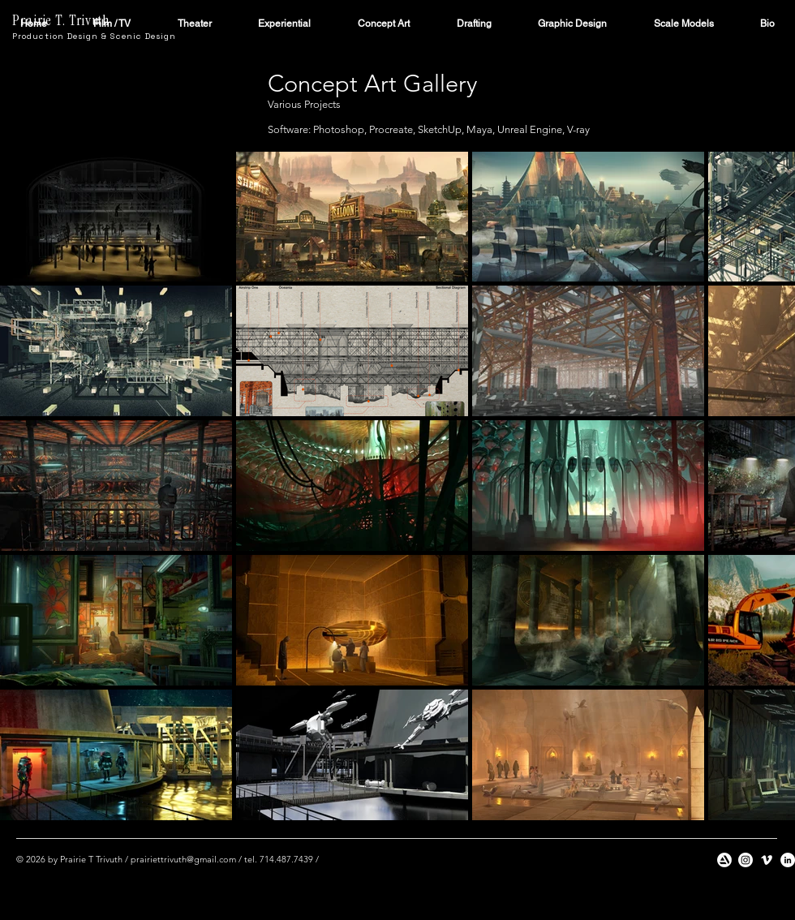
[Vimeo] (766, 860)
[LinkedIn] (787, 860)
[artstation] (724, 860)
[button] (113, 23)
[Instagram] (745, 860)
